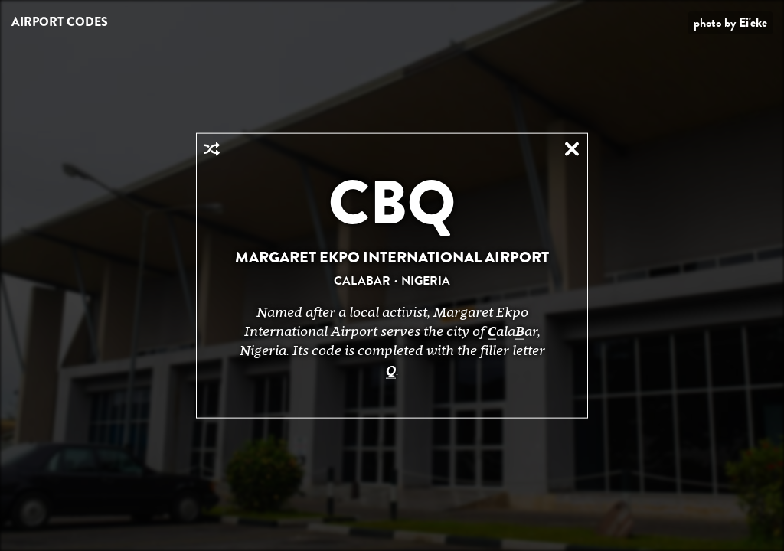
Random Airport (212, 149)
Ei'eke (753, 22)
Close (572, 149)
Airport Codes (59, 22)
